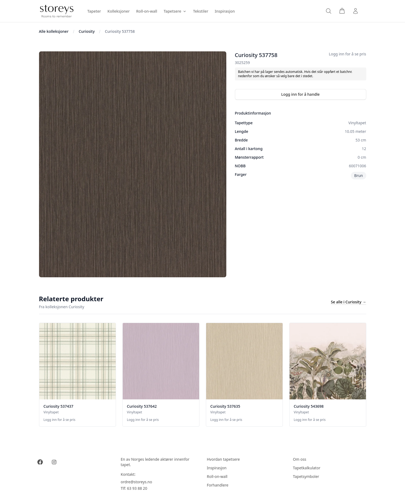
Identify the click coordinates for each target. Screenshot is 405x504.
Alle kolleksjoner (54, 31)
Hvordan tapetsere (223, 459)
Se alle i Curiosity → (348, 301)
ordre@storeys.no (136, 481)
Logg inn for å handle (300, 94)
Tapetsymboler (306, 476)
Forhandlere (217, 485)
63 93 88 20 (137, 488)
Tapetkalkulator (307, 467)
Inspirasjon (217, 467)
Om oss (300, 459)
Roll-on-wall (217, 476)
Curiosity (87, 31)
